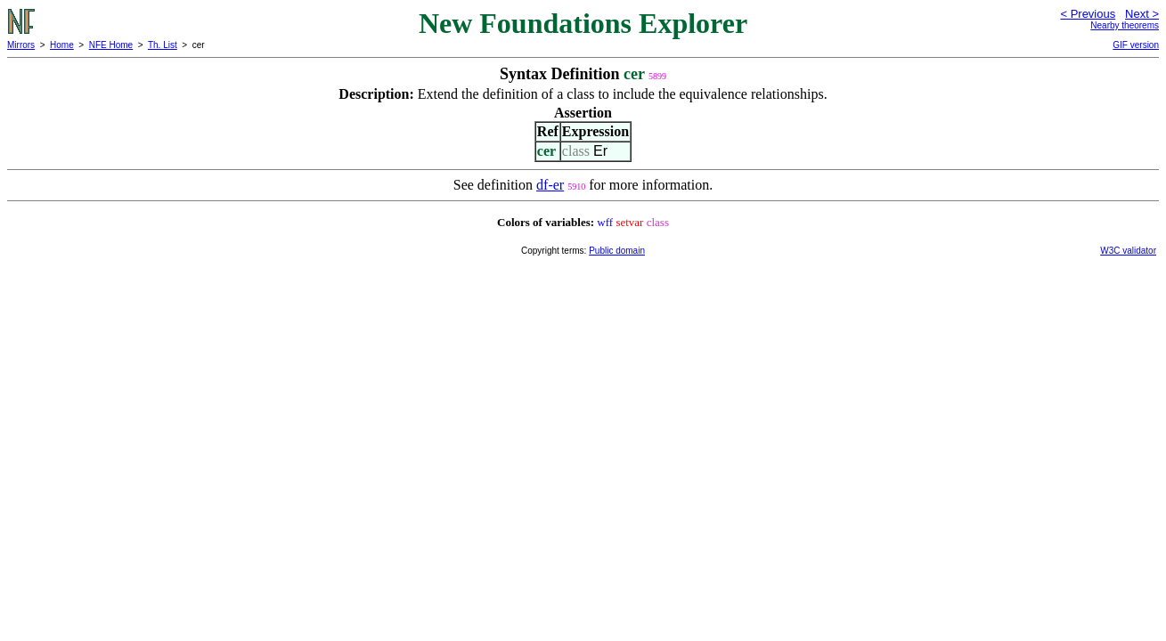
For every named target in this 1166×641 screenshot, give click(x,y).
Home (62, 45)
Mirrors (21, 45)
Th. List (162, 45)
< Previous (1087, 13)
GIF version (1136, 45)
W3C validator (1128, 251)
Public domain (617, 251)
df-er (550, 184)
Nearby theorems (1124, 25)
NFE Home (111, 45)
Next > (1142, 13)
